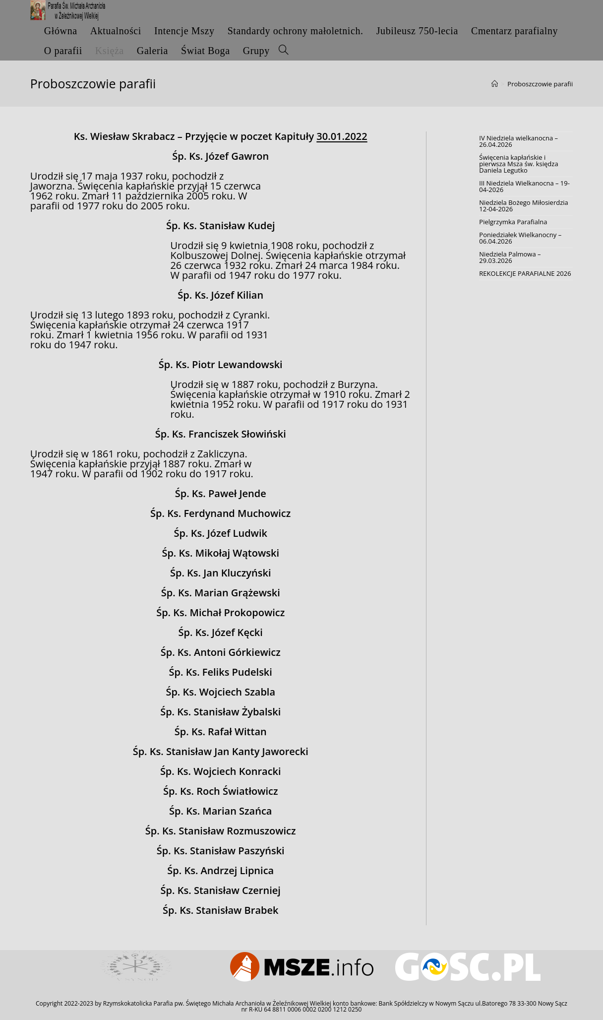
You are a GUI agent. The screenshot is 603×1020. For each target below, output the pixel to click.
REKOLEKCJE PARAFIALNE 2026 (525, 273)
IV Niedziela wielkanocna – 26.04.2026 (518, 141)
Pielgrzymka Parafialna (513, 221)
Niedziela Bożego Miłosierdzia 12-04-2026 (523, 205)
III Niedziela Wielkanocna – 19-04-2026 (524, 186)
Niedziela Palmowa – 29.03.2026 (510, 257)
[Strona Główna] (494, 83)
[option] (135, 966)
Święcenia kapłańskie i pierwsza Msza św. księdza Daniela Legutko (518, 164)
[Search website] (283, 51)
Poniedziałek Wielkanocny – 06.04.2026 (520, 238)
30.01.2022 (341, 136)
